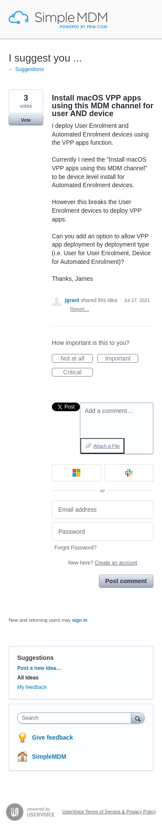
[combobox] (76, 718)
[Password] (102, 531)
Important (121, 359)
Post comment (126, 581)
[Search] (138, 717)
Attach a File (106, 445)
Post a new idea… (39, 668)
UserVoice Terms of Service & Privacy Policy (109, 811)
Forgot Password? (75, 548)
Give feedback (52, 737)
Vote (26, 120)
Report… (79, 309)
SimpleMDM (49, 756)
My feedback (32, 687)
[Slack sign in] (129, 472)
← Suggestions (26, 69)
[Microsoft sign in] (76, 472)
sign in (79, 620)
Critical (78, 373)
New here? (102, 563)
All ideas (27, 678)
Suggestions (35, 657)
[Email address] (102, 509)
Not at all (76, 359)
